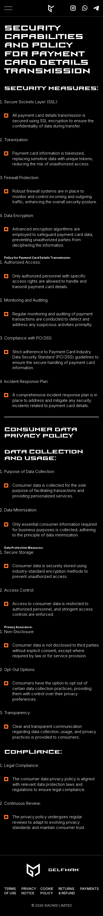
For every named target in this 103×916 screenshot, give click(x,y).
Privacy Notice (28, 891)
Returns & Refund (67, 891)
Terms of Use (10, 891)
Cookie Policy (46, 891)
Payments (89, 889)
